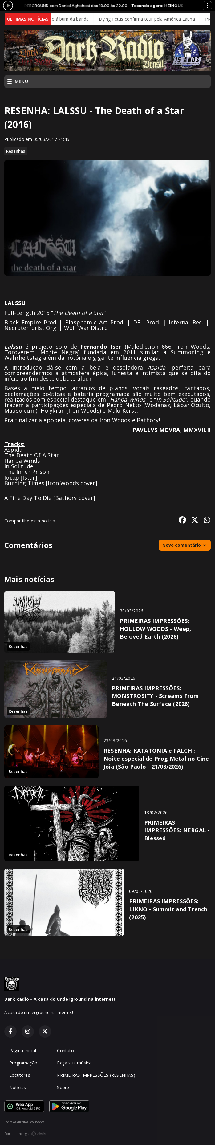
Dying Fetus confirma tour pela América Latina (149, 19)
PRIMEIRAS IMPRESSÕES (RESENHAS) (96, 1075)
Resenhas (15, 151)
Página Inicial (22, 1050)
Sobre (63, 1087)
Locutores (19, 1075)
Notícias (17, 1087)
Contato (65, 1050)
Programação (23, 1063)
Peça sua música (74, 1063)
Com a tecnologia (25, 1133)
